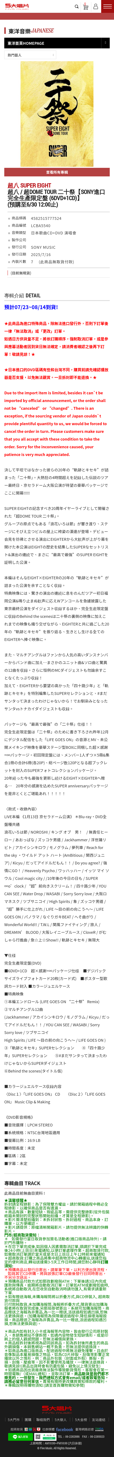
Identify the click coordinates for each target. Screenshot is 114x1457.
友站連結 (98, 1420)
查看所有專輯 (57, 172)
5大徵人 (61, 1420)
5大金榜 (81, 1420)
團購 (28, 1420)
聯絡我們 (43, 1420)
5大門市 (14, 1420)
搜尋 (77, 6)
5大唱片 (17, 7)
